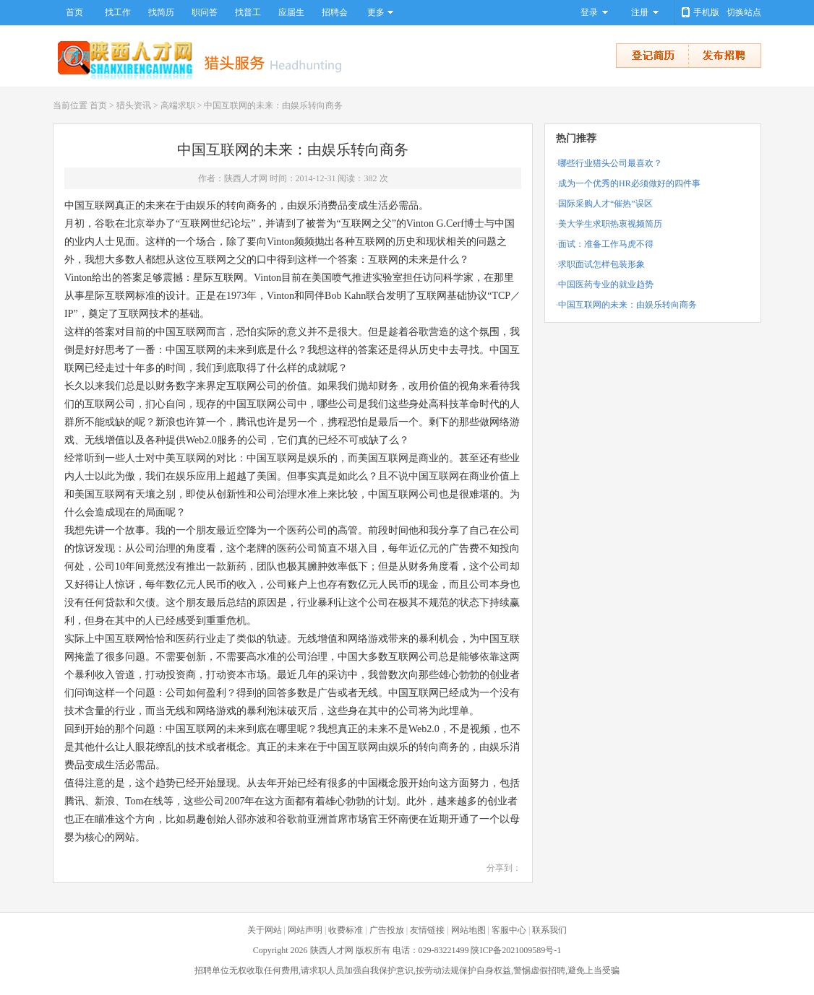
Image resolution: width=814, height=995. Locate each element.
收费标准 (345, 930)
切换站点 (744, 12)
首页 (74, 12)
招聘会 (335, 12)
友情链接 (427, 930)
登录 (589, 12)
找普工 (248, 12)
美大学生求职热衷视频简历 (610, 224)
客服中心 (509, 930)
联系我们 (549, 930)
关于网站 (264, 930)
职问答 (205, 12)
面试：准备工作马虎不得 (606, 244)
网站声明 (305, 930)
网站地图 (468, 930)
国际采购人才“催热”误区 (605, 204)
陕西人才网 (332, 950)
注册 (639, 12)
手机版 (706, 12)
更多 (376, 12)
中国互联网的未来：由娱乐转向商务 (627, 305)
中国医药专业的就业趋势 (606, 284)
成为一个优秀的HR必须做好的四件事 (629, 183)
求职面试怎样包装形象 (601, 264)
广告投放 (386, 930)
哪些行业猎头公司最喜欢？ (610, 163)
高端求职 (177, 105)
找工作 (118, 12)
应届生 (291, 12)
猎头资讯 (133, 105)
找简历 (161, 12)
